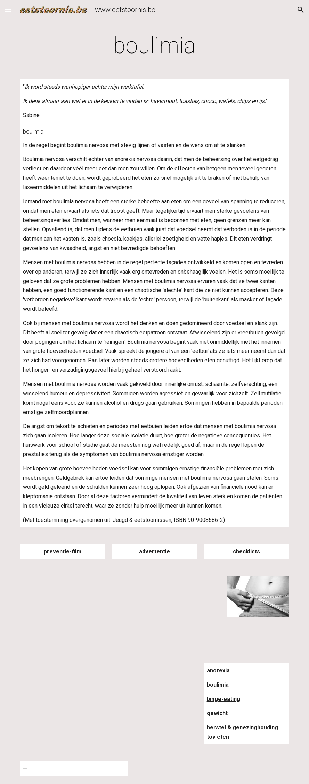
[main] (154, 46)
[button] (8, 9)
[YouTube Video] (74, 606)
